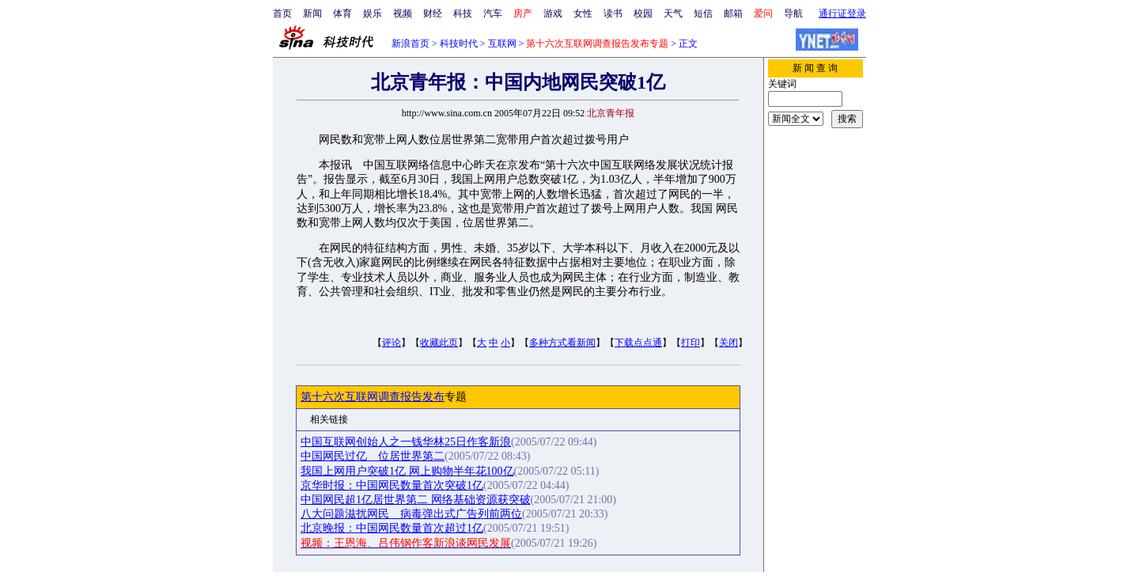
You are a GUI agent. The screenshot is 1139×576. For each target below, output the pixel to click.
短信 (703, 13)
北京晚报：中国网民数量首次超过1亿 (392, 528)
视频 (402, 13)
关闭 (728, 342)
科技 (462, 13)
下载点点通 (638, 342)
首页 (282, 13)
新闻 (312, 13)
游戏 (552, 13)
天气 (673, 13)
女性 (582, 13)
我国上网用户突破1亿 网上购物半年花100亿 (407, 471)
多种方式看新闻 (562, 342)
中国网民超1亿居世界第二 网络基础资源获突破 (416, 500)
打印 (690, 342)
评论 (391, 342)
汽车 (492, 13)
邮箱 (733, 13)
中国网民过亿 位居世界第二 (373, 456)
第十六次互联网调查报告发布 (373, 397)
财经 (432, 13)
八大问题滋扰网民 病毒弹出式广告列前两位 (411, 514)
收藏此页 (439, 342)
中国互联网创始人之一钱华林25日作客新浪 (406, 442)
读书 (613, 13)
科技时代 (459, 43)
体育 (342, 13)
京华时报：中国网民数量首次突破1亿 (392, 485)
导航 (793, 13)
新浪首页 (410, 43)
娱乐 (372, 13)
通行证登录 (842, 13)
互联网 (502, 43)
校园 (643, 13)
